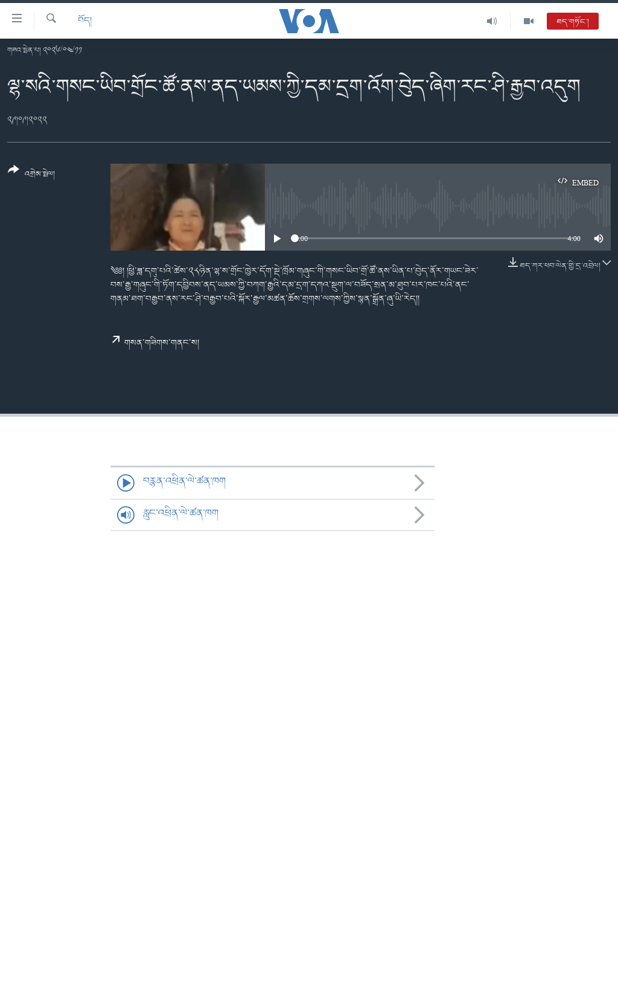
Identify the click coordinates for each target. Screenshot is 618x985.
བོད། (85, 21)
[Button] (31, 176)
